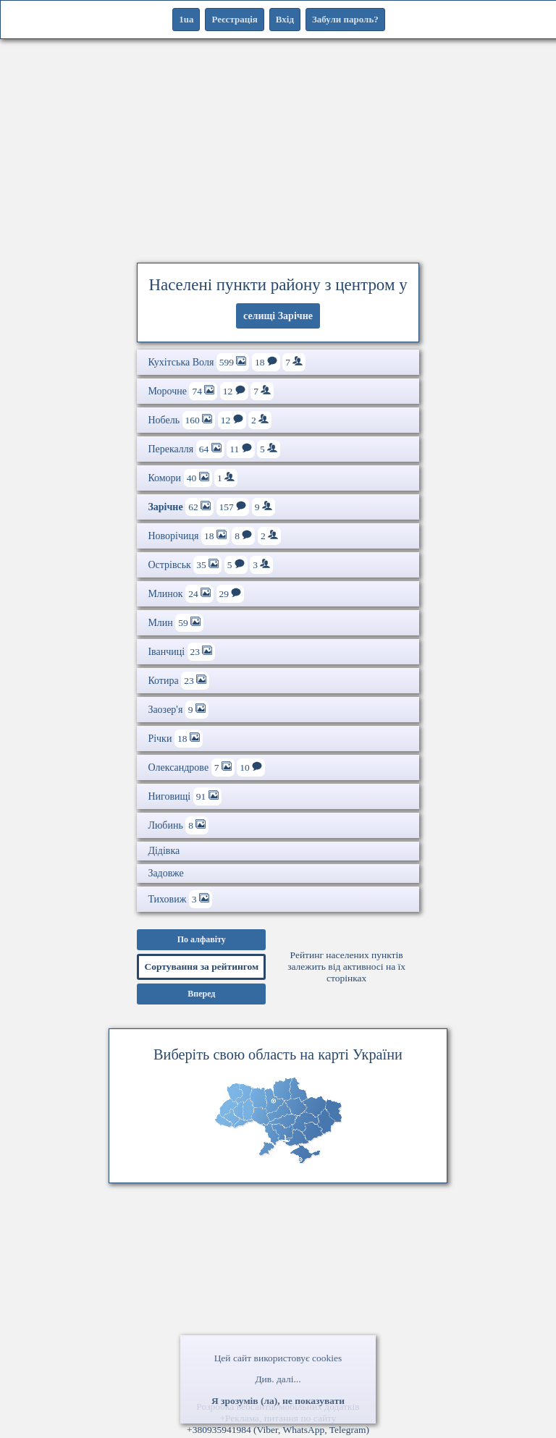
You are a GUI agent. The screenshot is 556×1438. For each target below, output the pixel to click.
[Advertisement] (278, 148)
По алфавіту (201, 939)
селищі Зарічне (278, 315)
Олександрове (206, 767)
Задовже (165, 873)
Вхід (285, 19)
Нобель (209, 420)
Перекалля (214, 449)
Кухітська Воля (227, 362)
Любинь (178, 825)
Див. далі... (277, 1379)
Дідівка (164, 850)
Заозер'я (178, 710)
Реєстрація (234, 19)
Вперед (201, 994)
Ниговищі (184, 796)
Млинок (196, 594)
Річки (175, 738)
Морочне (211, 391)
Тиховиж (180, 899)
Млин (175, 623)
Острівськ (210, 565)
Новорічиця (214, 536)
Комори (192, 478)
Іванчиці (181, 652)
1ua (186, 19)
